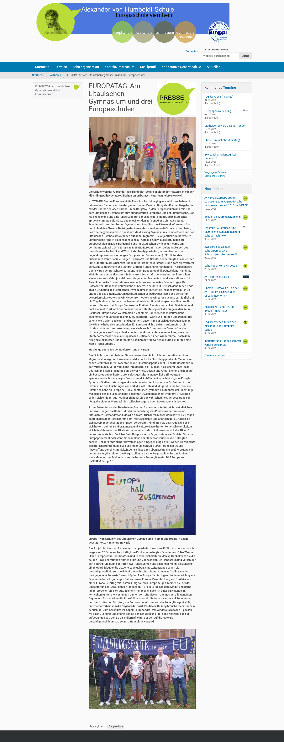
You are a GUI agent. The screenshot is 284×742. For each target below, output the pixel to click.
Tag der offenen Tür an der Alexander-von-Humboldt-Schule (226, 325)
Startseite (42, 67)
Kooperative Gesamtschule (181, 67)
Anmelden (192, 51)
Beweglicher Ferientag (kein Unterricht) (220, 156)
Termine (61, 67)
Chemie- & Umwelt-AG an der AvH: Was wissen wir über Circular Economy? (226, 291)
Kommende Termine (220, 87)
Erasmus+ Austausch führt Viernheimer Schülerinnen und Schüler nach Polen (226, 231)
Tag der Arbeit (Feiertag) (218, 96)
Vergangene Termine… (215, 172)
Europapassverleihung (217, 111)
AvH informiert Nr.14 (226, 276)
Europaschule (115, 726)
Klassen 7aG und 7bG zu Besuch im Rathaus (226, 308)
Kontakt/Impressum (119, 67)
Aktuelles (213, 67)
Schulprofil (148, 67)
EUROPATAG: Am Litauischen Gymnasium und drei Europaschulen (57, 90)
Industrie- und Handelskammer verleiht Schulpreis (226, 342)
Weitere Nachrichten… (215, 355)
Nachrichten (213, 189)
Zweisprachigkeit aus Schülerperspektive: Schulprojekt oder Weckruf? (226, 250)
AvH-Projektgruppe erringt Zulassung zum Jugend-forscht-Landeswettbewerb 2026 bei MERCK (226, 201)
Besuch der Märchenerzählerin (226, 217)
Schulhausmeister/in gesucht (226, 266)
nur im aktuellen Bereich (216, 49)
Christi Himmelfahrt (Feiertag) (222, 140)
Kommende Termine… (215, 176)
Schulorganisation (86, 67)
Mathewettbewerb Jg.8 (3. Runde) (224, 125)
